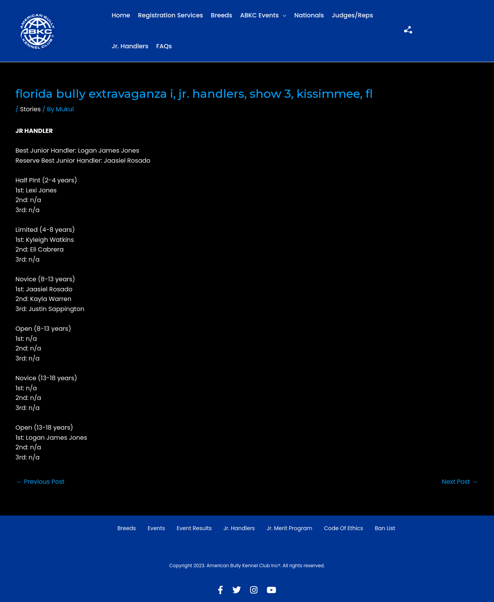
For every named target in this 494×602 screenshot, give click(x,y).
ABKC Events (259, 15)
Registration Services (170, 15)
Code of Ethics (343, 528)
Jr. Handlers (130, 46)
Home (121, 15)
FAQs (164, 46)
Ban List (385, 528)
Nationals (309, 15)
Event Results (194, 528)
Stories (30, 109)
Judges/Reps (352, 15)
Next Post (460, 481)
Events (156, 528)
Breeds (221, 15)
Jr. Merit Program (289, 528)
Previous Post (40, 481)
